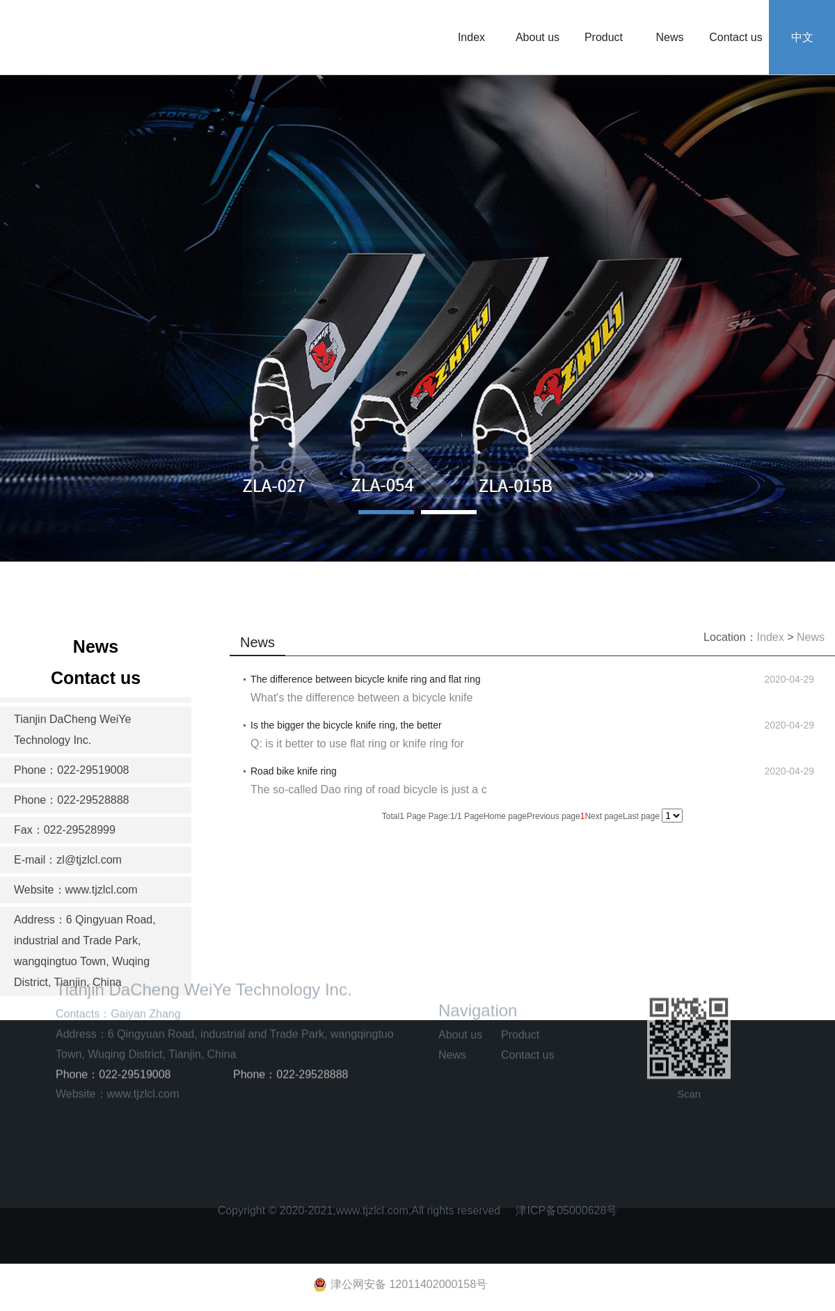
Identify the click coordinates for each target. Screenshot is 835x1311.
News (669, 37)
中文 (802, 37)
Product (603, 37)
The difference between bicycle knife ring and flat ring (365, 679)
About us (537, 37)
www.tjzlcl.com (143, 1054)
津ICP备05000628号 (566, 1206)
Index (471, 37)
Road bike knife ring (293, 771)
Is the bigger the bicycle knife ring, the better (346, 725)
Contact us (735, 37)
